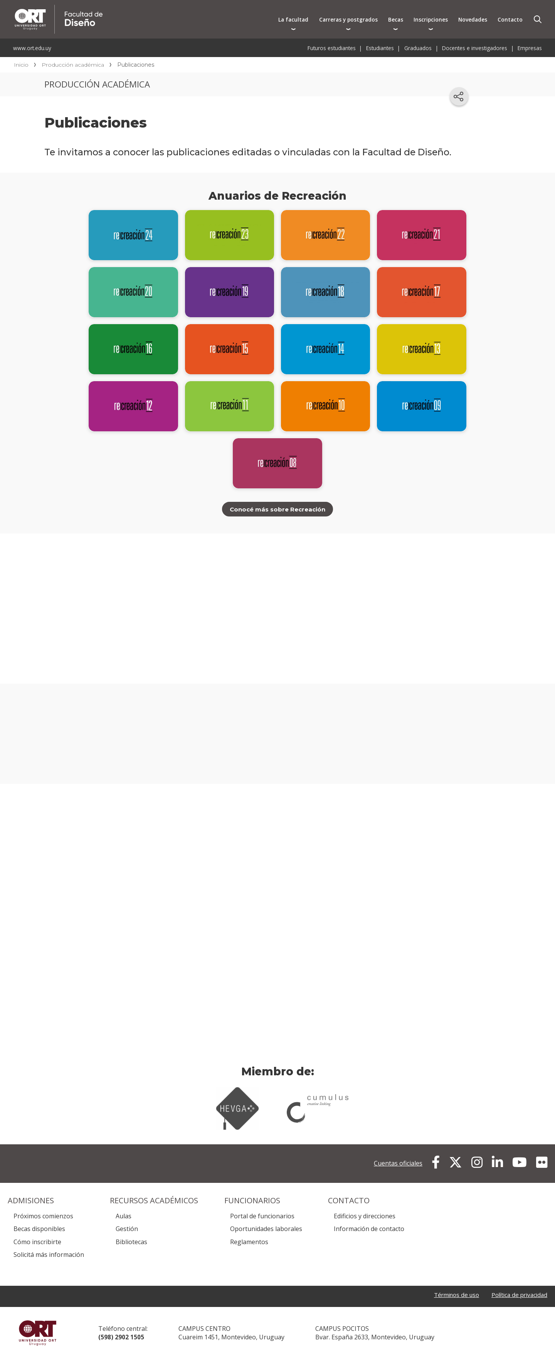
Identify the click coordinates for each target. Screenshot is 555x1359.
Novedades (472, 19)
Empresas (530, 48)
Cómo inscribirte (37, 1242)
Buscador (537, 19)
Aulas (123, 1216)
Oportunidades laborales (266, 1229)
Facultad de (141, 8)
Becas (395, 19)
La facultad (293, 19)
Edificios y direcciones (364, 1216)
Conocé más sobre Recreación (277, 509)
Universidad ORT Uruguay (37, 1333)
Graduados (418, 48)
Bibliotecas (131, 1242)
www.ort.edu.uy (32, 48)
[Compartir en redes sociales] (459, 96)
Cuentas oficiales (398, 1163)
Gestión (127, 1229)
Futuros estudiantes (332, 48)
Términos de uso (450, 1295)
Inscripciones (431, 19)
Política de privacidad (517, 1295)
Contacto (510, 19)
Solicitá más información (48, 1255)
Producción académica (73, 65)
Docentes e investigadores (474, 48)
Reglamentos (249, 1242)
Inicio (21, 65)
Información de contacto (369, 1229)
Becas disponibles (39, 1229)
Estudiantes (380, 48)
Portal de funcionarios (262, 1216)
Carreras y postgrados (348, 19)
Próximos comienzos (43, 1216)
